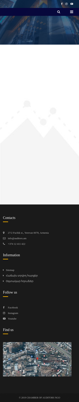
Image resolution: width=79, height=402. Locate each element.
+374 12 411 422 (16, 243)
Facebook (13, 307)
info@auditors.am (17, 238)
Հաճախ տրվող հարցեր (22, 275)
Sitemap (10, 270)
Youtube (12, 318)
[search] (58, 12)
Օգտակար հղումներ (19, 281)
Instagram (13, 313)
